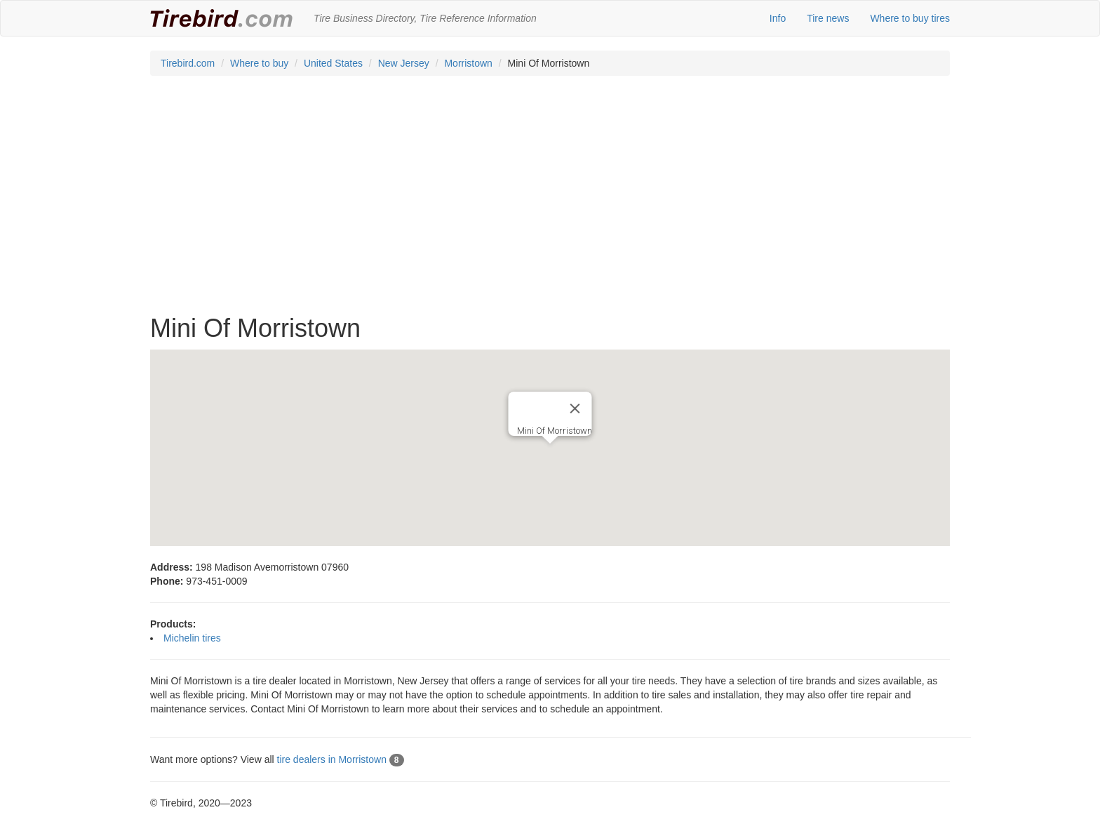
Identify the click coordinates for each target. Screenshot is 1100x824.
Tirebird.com (188, 63)
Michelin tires (192, 638)
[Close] (575, 408)
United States (333, 63)
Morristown (468, 63)
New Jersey (403, 63)
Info (778, 18)
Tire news (828, 18)
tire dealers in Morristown (340, 759)
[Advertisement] (550, 202)
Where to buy (259, 63)
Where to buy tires (910, 18)
